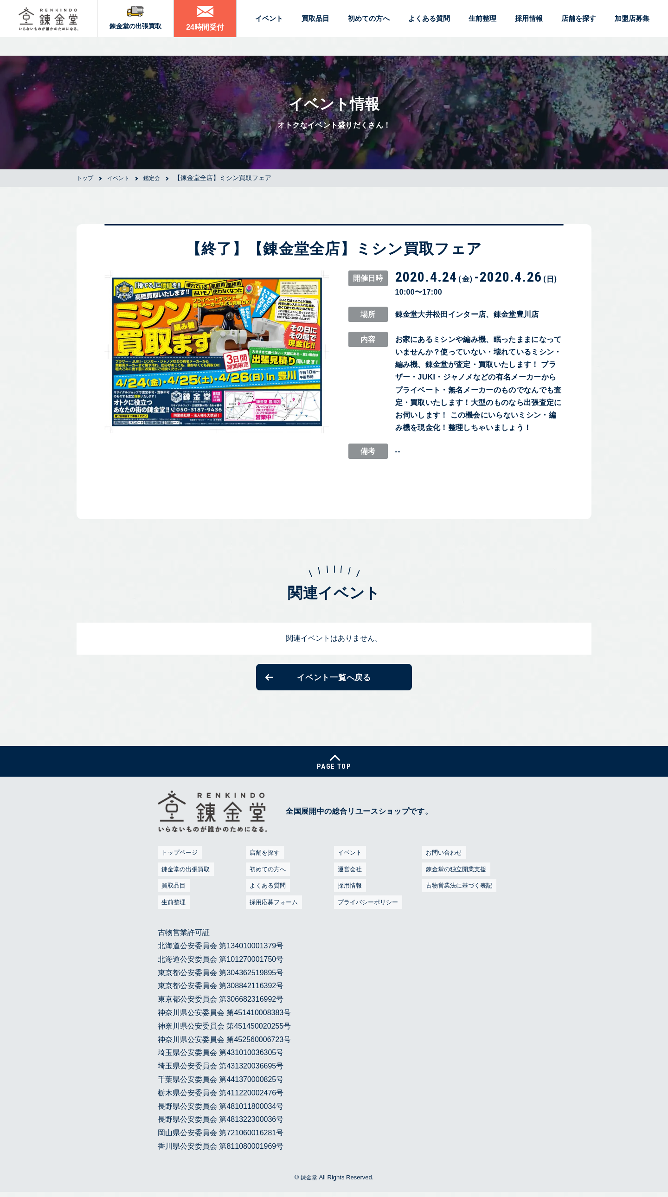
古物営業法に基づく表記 (460, 895)
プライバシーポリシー (369, 911)
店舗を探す (263, 862)
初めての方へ (267, 878)
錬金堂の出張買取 (139, 29)
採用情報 (348, 895)
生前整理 (172, 911)
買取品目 (172, 895)
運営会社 (348, 878)
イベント (348, 862)
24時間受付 (208, 30)
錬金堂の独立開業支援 (457, 878)
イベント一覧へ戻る (333, 679)
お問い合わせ (443, 862)
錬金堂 (309, 1187)
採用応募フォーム (274, 911)
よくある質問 (267, 895)
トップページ (178, 862)
